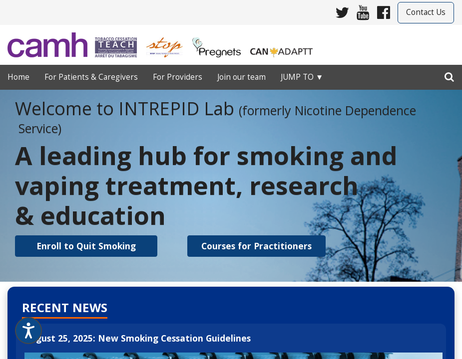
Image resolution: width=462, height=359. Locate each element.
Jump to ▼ (302, 77)
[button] (86, 246)
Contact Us (426, 12)
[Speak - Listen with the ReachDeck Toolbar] (28, 330)
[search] (449, 75)
